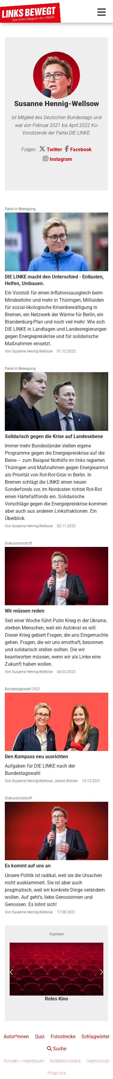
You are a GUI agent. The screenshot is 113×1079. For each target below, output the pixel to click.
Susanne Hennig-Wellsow (32, 351)
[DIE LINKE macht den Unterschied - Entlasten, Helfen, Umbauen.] (56, 242)
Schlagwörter (95, 1036)
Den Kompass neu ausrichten (36, 756)
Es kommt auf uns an (28, 866)
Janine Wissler (66, 781)
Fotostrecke (63, 1036)
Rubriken (56, 934)
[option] (56, 972)
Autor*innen (16, 1036)
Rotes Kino (56, 999)
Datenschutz (97, 1060)
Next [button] (101, 972)
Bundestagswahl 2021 (23, 689)
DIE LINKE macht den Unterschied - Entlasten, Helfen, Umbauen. (54, 280)
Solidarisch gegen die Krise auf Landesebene (54, 436)
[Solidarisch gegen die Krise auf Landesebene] (56, 401)
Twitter (54, 149)
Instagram (61, 159)
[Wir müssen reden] (56, 576)
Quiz (40, 1036)
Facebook (81, 149)
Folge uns (57, 1073)
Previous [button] (12, 972)
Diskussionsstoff (18, 543)
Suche (56, 1048)
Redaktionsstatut (65, 1060)
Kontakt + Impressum (24, 1060)
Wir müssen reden (24, 611)
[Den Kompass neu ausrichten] (56, 722)
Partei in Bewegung (20, 209)
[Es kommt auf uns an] (56, 831)
